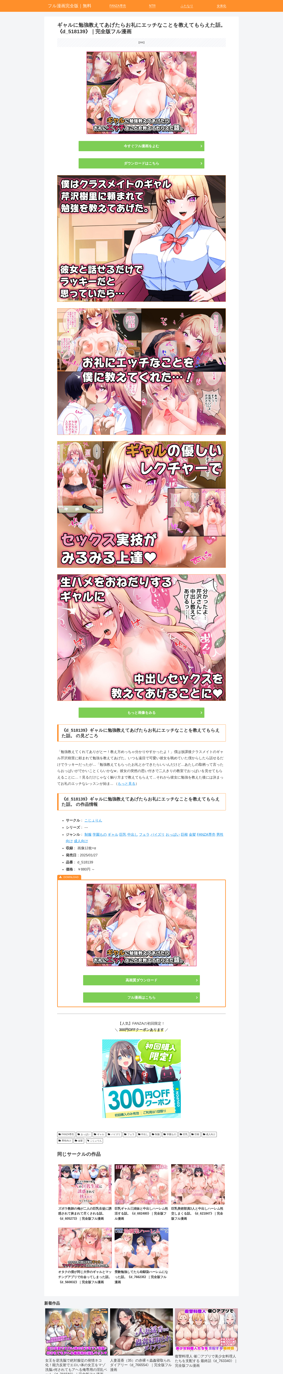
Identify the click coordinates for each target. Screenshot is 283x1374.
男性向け (65, 1140)
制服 (88, 835)
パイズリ (158, 835)
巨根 (184, 835)
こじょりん (93, 820)
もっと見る (126, 784)
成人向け (81, 841)
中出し (132, 835)
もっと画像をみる (141, 713)
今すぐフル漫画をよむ (141, 146)
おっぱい (173, 835)
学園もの (100, 835)
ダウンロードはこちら (141, 163)
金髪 (192, 835)
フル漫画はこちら (141, 997)
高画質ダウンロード (141, 980)
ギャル (113, 835)
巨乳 (122, 835)
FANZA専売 (206, 835)
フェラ (144, 835)
